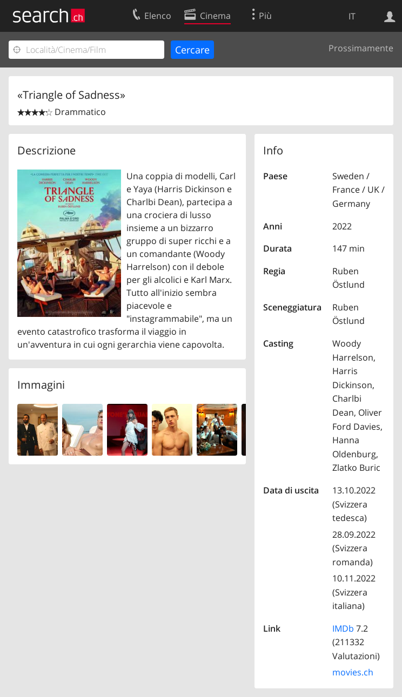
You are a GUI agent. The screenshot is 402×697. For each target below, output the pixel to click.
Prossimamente (361, 48)
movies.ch (352, 672)
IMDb (343, 628)
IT (352, 16)
